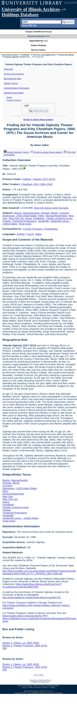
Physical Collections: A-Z (38, 36)
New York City (16, 218)
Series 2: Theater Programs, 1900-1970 (24, 645)
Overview (8, 69)
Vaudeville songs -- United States (20, 518)
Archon (36, 691)
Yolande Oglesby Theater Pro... (17, 57)
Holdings (26, 55)
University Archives (9, 55)
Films (41, 215)
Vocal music (25, 223)
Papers (9, 97)
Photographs (51, 229)
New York (7, 496)
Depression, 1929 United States (19, 215)
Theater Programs (13, 100)
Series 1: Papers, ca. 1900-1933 (20, 642)
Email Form (44, 682)
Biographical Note (12, 78)
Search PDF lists (29, 25)
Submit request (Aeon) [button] (16, 152)
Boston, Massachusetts (26, 213)
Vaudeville (43, 221)
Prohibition (39, 218)
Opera (28, 218)
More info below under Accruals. (51, 208)
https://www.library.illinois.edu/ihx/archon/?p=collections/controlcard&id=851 (32, 585)
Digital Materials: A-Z (38, 41)
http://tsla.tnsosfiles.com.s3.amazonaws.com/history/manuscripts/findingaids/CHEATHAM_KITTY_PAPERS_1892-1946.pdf (39, 572)
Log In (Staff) (39, 675)
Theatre (6, 221)
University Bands (66, 55)
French (30, 234)
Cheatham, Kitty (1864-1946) (37, 184)
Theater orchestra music (59, 218)
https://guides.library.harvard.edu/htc (22, 615)
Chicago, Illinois (49, 213)
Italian (38, 234)
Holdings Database (20, 14)
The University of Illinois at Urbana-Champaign (45, 693)
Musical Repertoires (56, 215)
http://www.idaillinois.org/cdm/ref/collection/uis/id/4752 (31, 597)
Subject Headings (38, 45)
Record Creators (38, 50)
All (4, 648)
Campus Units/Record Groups (38, 32)
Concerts (64, 213)
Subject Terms (11, 83)
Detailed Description (14, 93)
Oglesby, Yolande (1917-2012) (38, 179)
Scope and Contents (14, 74)
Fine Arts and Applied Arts (44, 55)
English (21, 234)
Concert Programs (33, 229)
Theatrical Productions (24, 221)
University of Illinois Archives (31, 9)
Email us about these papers (38, 119)
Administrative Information (16, 88)
